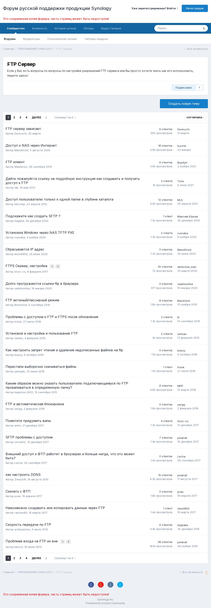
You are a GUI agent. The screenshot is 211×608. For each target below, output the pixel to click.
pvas (17, 495)
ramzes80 (20, 512)
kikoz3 (18, 545)
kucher (181, 145)
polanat (182, 437)
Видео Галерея (111, 28)
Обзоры (88, 28)
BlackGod (20, 304)
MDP (180, 385)
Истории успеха (65, 28)
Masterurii (20, 166)
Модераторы (31, 38)
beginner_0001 (23, 391)
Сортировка (194, 117)
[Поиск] (177, 28)
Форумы (10, 38)
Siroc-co (20, 271)
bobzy (18, 354)
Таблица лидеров (96, 38)
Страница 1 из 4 (64, 117)
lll (178, 316)
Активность (39, 28)
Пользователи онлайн (62, 38)
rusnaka (19, 237)
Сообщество (16, 30)
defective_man (186, 266)
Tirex (180, 181)
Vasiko (18, 337)
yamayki (19, 370)
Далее (36, 117)
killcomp (19, 204)
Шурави (182, 524)
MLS (180, 200)
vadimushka (22, 287)
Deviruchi (20, 133)
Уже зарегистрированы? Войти (154, 8)
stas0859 (183, 507)
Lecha (18, 462)
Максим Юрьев (187, 216)
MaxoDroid (21, 150)
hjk (16, 187)
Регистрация (195, 8)
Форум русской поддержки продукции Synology (57, 8)
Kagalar (19, 220)
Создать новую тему (183, 103)
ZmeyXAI (20, 478)
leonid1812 (21, 254)
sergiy (18, 408)
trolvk (17, 321)
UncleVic (20, 441)
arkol (17, 424)
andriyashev (22, 528)
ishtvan (182, 333)
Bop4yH (182, 162)
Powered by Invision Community (105, 601)
